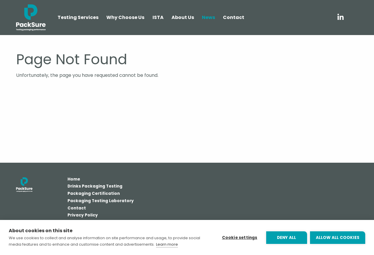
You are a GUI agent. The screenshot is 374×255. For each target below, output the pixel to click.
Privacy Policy (82, 215)
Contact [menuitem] (233, 17)
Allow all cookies (337, 237)
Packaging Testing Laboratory (100, 201)
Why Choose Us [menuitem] (125, 17)
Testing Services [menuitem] (78, 17)
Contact (76, 208)
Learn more (167, 244)
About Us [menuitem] (183, 17)
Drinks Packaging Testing (94, 186)
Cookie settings (239, 237)
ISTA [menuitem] (158, 17)
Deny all (286, 237)
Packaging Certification (93, 194)
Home (73, 179)
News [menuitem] (208, 17)
